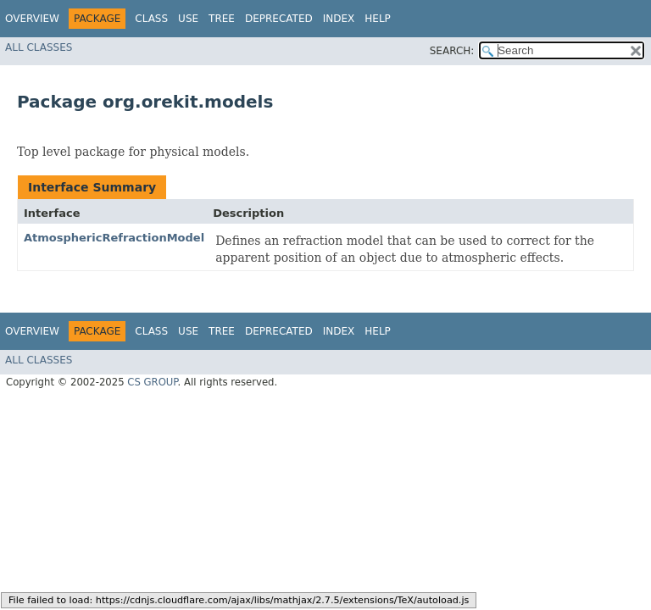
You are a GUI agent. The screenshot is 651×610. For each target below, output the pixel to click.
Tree (222, 19)
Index (339, 19)
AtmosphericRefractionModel (114, 237)
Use (188, 19)
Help (377, 19)
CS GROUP (152, 382)
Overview (32, 19)
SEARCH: (452, 51)
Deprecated (279, 19)
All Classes (38, 47)
